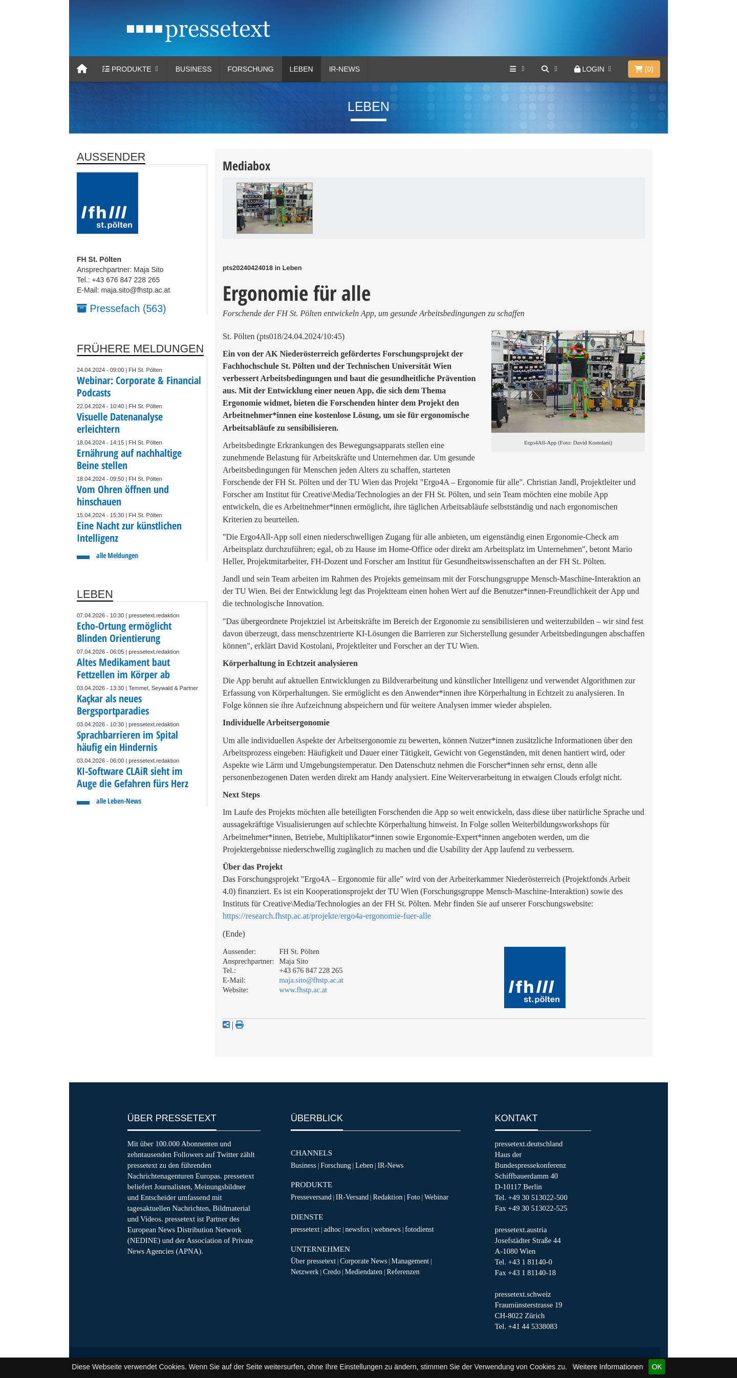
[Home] (82, 69)
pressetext (305, 1229)
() (644, 69)
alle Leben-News (118, 801)
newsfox (357, 1229)
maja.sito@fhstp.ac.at (311, 980)
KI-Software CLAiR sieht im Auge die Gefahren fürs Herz (132, 777)
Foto (413, 1197)
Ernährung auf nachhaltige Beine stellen (129, 459)
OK (657, 1367)
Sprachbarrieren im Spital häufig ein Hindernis (127, 741)
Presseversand (311, 1197)
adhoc (332, 1229)
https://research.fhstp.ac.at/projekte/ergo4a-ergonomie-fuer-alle (327, 916)
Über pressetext (313, 1261)
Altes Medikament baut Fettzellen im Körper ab (123, 668)
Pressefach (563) (121, 308)
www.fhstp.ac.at (303, 990)
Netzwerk (305, 1272)
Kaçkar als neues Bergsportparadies (113, 705)
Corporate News (363, 1261)
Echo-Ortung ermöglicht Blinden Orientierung (124, 632)
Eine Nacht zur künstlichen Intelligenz (129, 532)
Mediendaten (364, 1272)
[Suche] (550, 69)
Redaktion (388, 1197)
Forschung (251, 69)
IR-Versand (352, 1197)
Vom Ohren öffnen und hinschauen (123, 495)
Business (194, 69)
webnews (387, 1229)
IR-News (344, 69)
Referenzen (403, 1272)
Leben (301, 69)
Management (410, 1261)
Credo (331, 1272)
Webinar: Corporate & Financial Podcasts (139, 386)
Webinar (436, 1197)
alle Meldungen (117, 555)
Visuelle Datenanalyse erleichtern (120, 423)
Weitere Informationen (608, 1367)
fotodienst (419, 1229)
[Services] (518, 69)
